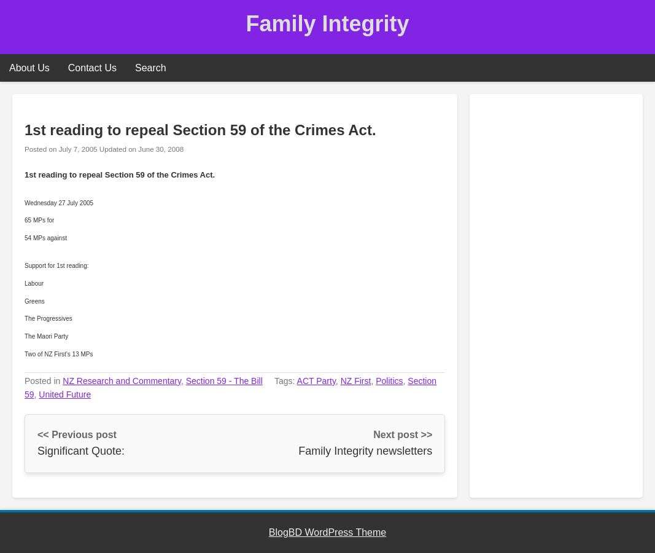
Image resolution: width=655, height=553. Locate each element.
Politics (389, 381)
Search (150, 68)
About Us (29, 68)
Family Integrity (327, 23)
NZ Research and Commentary (122, 381)
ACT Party (316, 381)
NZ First (356, 381)
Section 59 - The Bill (224, 381)
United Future (65, 394)
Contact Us (92, 68)
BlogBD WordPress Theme (327, 532)
